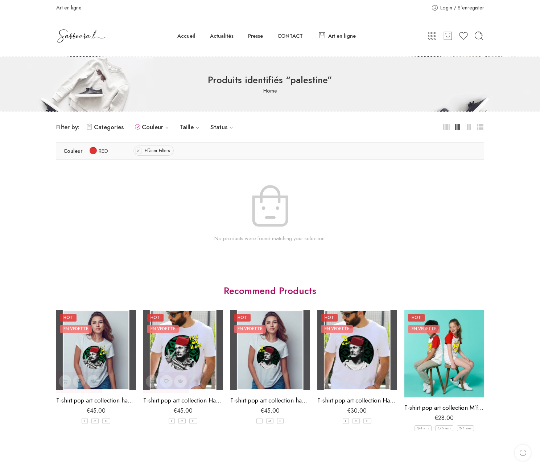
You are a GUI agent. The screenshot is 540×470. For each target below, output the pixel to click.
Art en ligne (336, 36)
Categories (105, 127)
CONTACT (290, 36)
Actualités (222, 36)
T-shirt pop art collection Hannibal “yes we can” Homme (357, 400)
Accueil (186, 36)
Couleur (156, 127)
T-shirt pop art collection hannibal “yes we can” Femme (270, 400)
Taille (190, 127)
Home (270, 90)
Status (222, 127)
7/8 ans (465, 428)
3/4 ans (423, 428)
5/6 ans (444, 428)
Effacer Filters (157, 150)
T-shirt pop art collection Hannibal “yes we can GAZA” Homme (183, 400)
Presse (255, 36)
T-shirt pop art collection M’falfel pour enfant (444, 407)
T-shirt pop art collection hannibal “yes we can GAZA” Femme (96, 400)
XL (106, 420)
